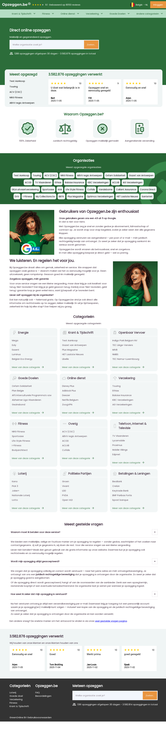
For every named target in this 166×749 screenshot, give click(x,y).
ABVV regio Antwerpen (22, 102)
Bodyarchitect (20, 452)
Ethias (115, 392)
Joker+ (15, 492)
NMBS (115, 356)
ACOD (65, 443)
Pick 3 (15, 488)
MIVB (114, 351)
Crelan (116, 488)
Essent (15, 351)
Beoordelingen (43, 695)
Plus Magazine (70, 351)
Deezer (66, 397)
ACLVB (65, 447)
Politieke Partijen (76, 476)
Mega (15, 342)
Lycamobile (118, 442)
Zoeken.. (91, 44)
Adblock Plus (69, 392)
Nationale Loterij (21, 497)
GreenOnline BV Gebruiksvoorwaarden (31, 717)
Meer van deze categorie (28, 369)
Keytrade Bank (120, 492)
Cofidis (66, 452)
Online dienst (68, 13)
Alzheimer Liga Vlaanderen (26, 402)
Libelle (65, 361)
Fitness (46, 13)
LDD (64, 492)
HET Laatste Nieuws (73, 356)
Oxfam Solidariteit (22, 388)
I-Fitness (16, 447)
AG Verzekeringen (122, 406)
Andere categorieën (147, 13)
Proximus (117, 447)
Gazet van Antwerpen (74, 347)
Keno (15, 483)
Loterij (19, 476)
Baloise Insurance (122, 397)
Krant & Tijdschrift (21, 13)
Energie (20, 335)
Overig (70, 426)
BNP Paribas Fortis (122, 497)
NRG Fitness (16, 97)
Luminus (16, 356)
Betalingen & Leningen (131, 476)
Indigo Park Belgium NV (124, 342)
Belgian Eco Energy (22, 361)
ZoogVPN (67, 406)
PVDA (65, 497)
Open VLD (67, 502)
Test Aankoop (17, 81)
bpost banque (120, 502)
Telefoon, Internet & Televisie (129, 428)
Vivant (65, 488)
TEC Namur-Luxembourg (125, 361)
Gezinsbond (18, 406)
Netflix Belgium (70, 402)
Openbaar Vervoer (128, 335)
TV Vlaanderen (120, 438)
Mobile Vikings (120, 451)
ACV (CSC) (16, 91)
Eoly (14, 347)
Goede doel (16, 695)
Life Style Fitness (21, 443)
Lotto (15, 502)
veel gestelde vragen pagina (111, 621)
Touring (14, 86)
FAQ (37, 692)
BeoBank (117, 483)
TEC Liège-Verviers (122, 347)
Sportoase (18, 438)
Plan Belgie (18, 392)
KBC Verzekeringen (122, 402)
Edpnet (116, 456)
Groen (65, 483)
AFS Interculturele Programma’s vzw (31, 397)
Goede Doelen (118, 13)
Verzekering (92, 13)
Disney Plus (68, 388)
